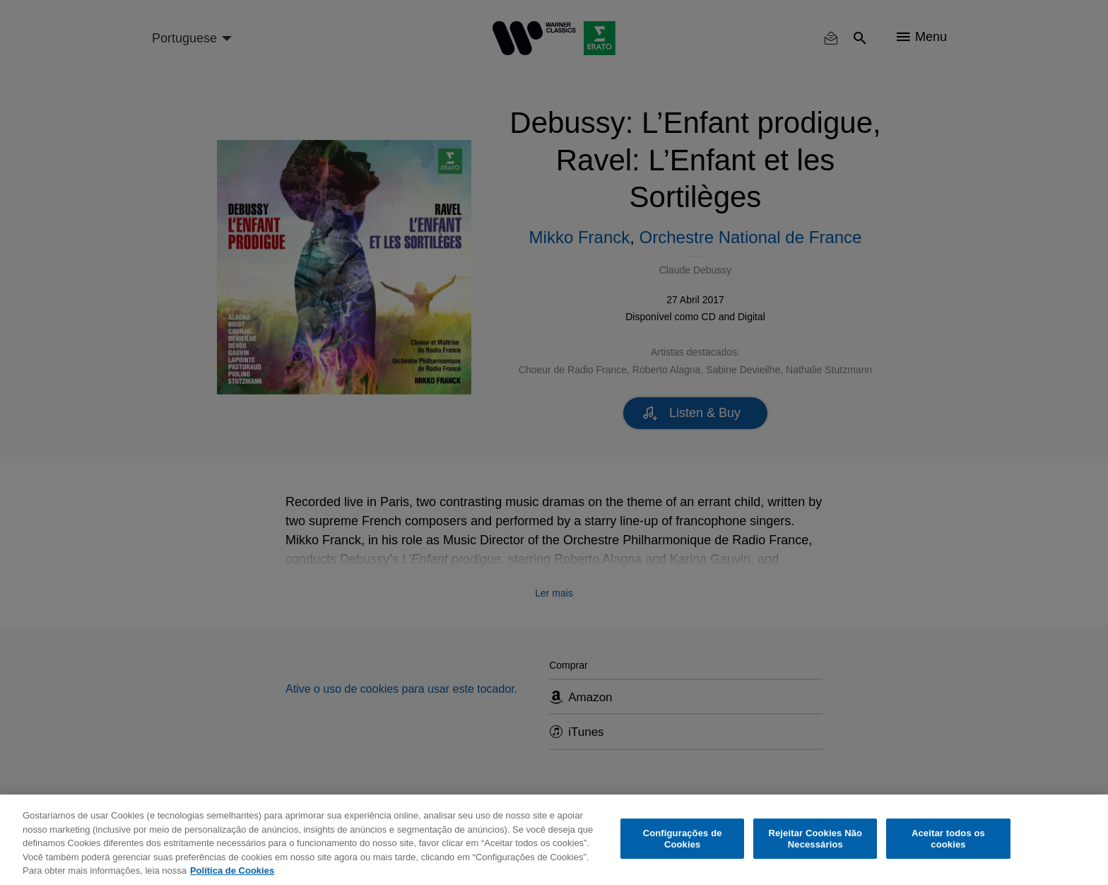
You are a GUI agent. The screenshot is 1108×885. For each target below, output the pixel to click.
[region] (554, 840)
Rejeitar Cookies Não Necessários (815, 839)
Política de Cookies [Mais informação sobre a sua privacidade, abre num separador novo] (232, 870)
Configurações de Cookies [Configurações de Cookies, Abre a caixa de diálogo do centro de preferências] (682, 839)
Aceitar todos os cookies (948, 839)
